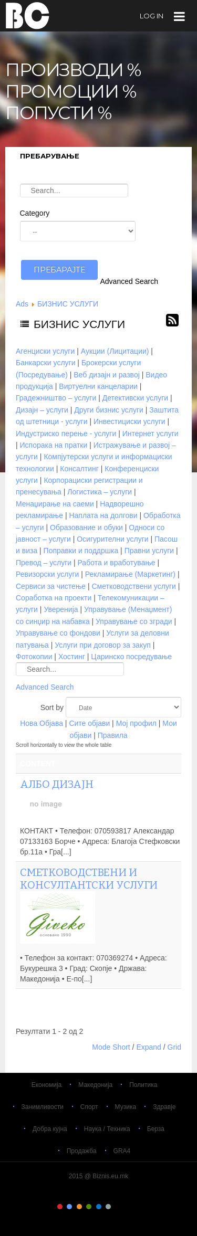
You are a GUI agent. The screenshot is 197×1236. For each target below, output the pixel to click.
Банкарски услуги (45, 362)
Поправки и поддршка (81, 550)
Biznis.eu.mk (27, 15)
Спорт (89, 1107)
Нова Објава (41, 723)
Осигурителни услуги (112, 539)
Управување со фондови (58, 633)
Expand (148, 1047)
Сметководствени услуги (133, 586)
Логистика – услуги (99, 492)
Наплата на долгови (103, 515)
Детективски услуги (135, 398)
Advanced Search (129, 281)
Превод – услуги (43, 562)
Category (35, 213)
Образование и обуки (86, 527)
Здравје (164, 1107)
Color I (60, 1206)
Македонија (95, 1085)
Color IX (137, 1206)
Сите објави (89, 723)
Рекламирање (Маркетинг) (130, 574)
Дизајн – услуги (42, 410)
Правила (113, 735)
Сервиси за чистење (51, 586)
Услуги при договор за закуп (102, 645)
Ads (22, 304)
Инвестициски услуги (129, 421)
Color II (69, 1206)
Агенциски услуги (45, 351)
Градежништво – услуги (56, 398)
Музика (126, 1107)
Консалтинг (79, 468)
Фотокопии (34, 656)
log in (151, 16)
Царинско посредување (131, 656)
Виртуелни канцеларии (98, 386)
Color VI (108, 1206)
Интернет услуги (150, 433)
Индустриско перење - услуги (66, 433)
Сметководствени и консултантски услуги (89, 878)
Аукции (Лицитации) (115, 351)
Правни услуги (149, 550)
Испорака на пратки (54, 445)
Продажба (82, 1151)
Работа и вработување (116, 562)
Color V (98, 1206)
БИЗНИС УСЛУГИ (67, 304)
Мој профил (136, 723)
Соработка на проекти (53, 598)
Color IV (88, 1206)
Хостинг (71, 656)
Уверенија (61, 609)
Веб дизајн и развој (107, 375)
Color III (79, 1206)
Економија (47, 1085)
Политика (143, 1085)
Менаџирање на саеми (55, 504)
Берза (155, 1129)
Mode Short (111, 1047)
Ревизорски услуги (47, 574)
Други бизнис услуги (108, 410)
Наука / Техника (107, 1129)
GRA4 (122, 1151)
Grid (174, 1047)
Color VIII (127, 1206)
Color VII (117, 1206)
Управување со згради (134, 621)
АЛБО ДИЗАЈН (57, 784)
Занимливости (43, 1107)
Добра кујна (50, 1129)
